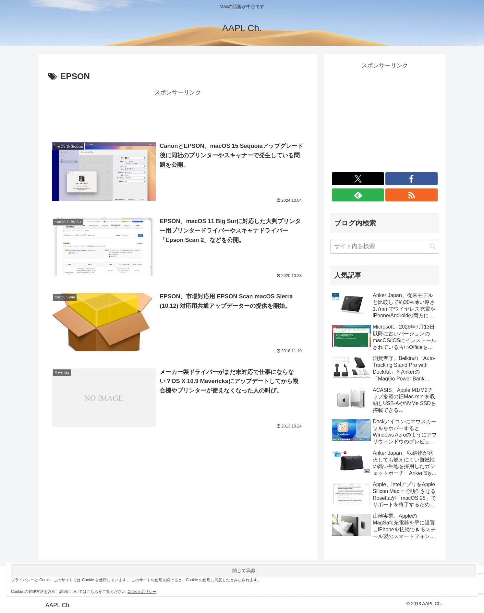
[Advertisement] (178, 112)
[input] (384, 246)
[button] (432, 246)
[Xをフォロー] (358, 178)
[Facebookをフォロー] (411, 178)
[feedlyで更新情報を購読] (358, 194)
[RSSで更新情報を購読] (411, 194)
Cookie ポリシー (141, 591)
